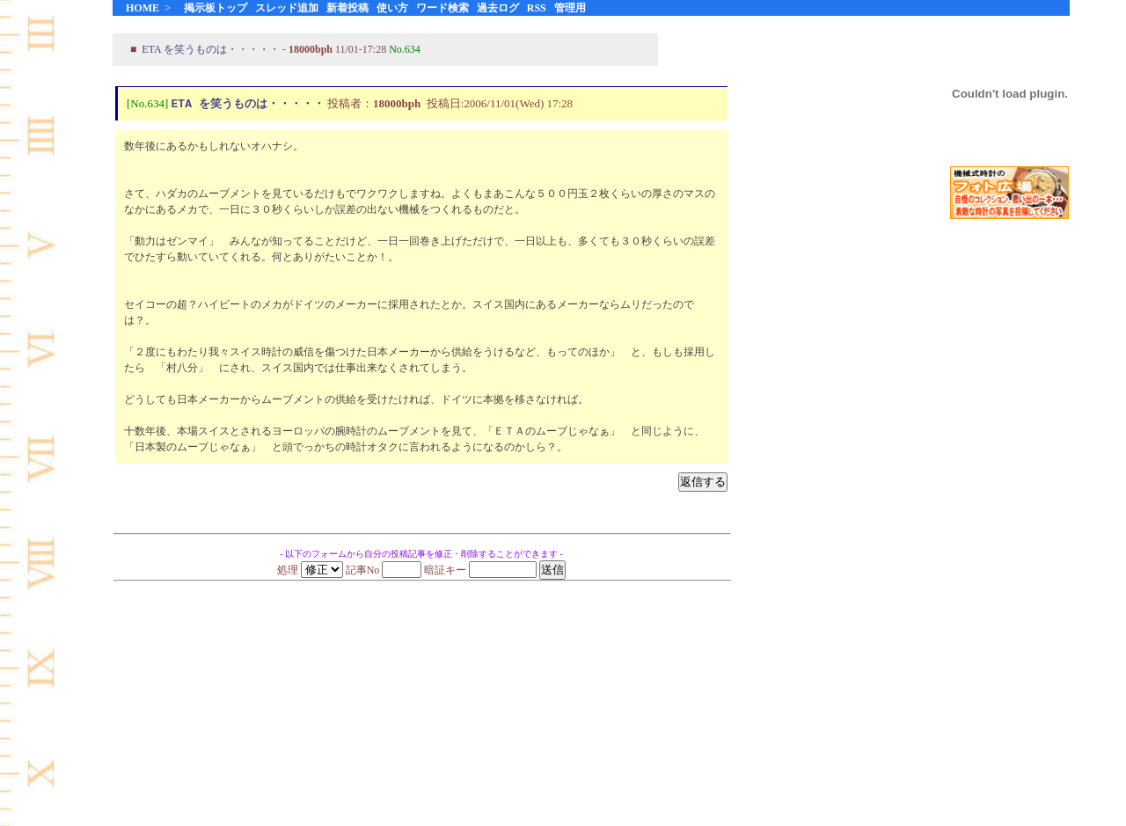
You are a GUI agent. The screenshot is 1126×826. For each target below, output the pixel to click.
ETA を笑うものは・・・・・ (211, 49)
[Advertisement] (1010, 509)
